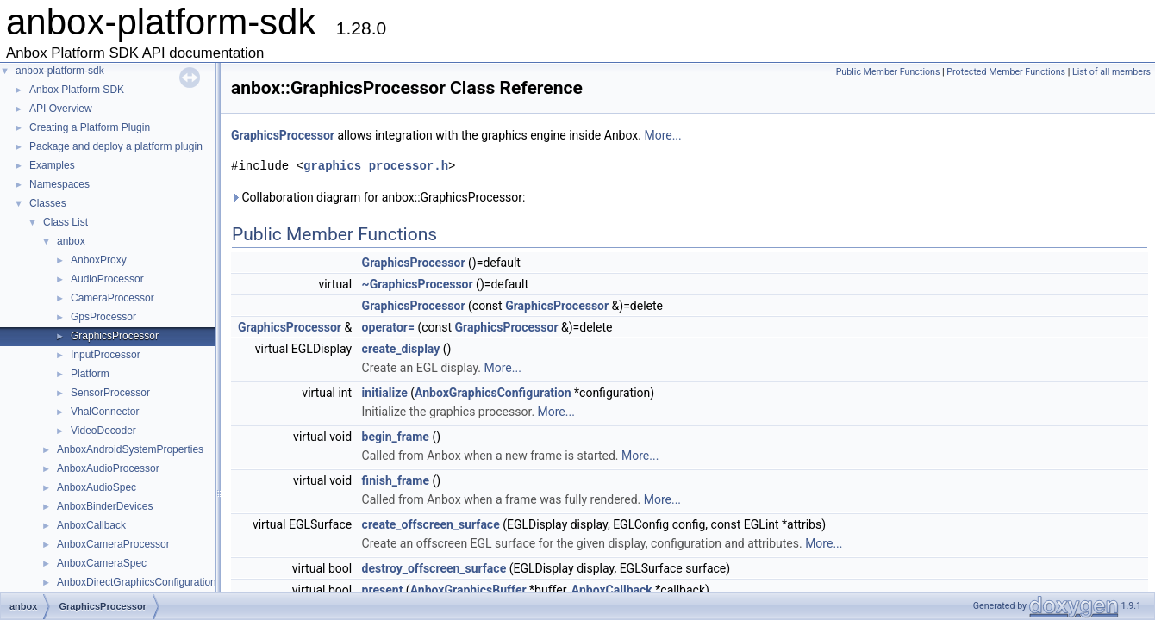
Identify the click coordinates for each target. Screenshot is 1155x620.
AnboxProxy (99, 260)
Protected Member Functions (1005, 72)
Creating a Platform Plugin (89, 127)
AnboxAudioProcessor (108, 468)
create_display (401, 349)
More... (662, 135)
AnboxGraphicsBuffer (468, 590)
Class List (65, 222)
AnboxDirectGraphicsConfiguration (136, 582)
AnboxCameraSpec (102, 563)
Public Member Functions (888, 72)
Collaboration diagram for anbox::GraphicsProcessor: (378, 197)
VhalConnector (105, 412)
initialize (385, 393)
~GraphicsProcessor (417, 284)
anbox (71, 241)
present (382, 590)
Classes (47, 203)
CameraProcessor (112, 298)
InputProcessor (105, 355)
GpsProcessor (103, 317)
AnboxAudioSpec (96, 487)
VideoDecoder (103, 431)
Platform (90, 374)
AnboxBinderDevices (105, 506)
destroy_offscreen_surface (434, 568)
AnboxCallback (91, 525)
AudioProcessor (107, 279)
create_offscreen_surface (431, 524)
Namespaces (59, 184)
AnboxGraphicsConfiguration (493, 393)
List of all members (1111, 72)
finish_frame (395, 480)
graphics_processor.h (375, 166)
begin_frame (395, 436)
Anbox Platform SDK (76, 90)
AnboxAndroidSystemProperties (130, 449)
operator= (388, 327)
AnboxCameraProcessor (113, 544)
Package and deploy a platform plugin (116, 146)
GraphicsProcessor (115, 336)
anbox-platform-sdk (60, 71)
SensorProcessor (110, 393)
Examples (52, 165)
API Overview (60, 108)
